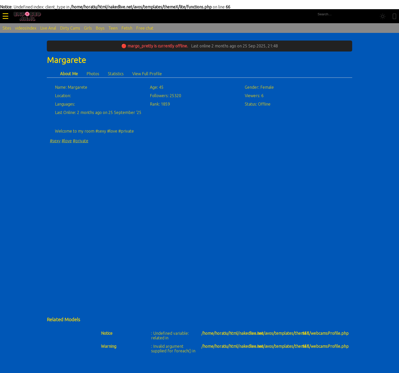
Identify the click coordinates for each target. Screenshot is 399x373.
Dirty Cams (70, 28)
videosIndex (25, 28)
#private (80, 140)
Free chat (144, 28)
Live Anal (48, 28)
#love (67, 140)
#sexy (55, 140)
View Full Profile (147, 73)
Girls (88, 28)
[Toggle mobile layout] (394, 16)
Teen (113, 28)
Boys (100, 28)
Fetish (126, 28)
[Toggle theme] (382, 16)
